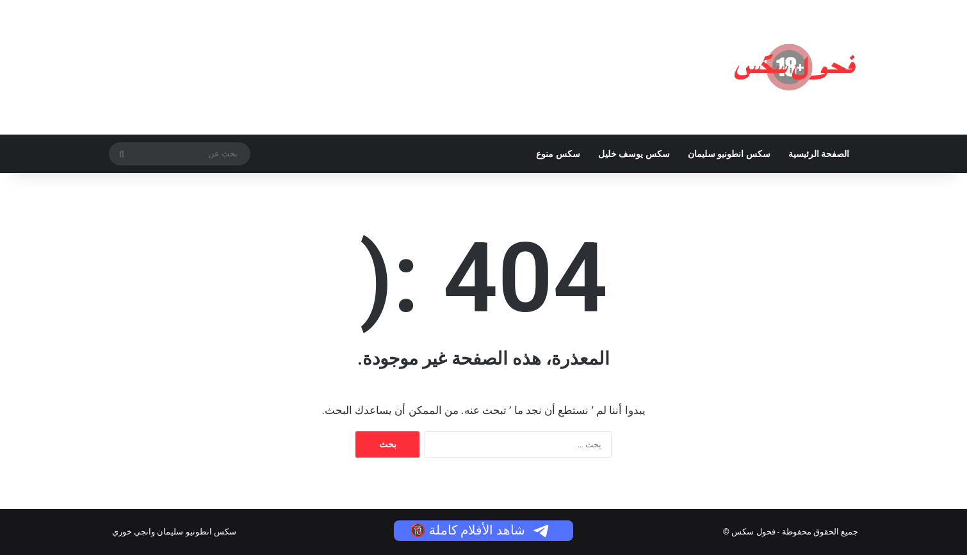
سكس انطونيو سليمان (729, 154)
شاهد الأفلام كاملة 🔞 (480, 530)
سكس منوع (558, 154)
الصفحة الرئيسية (818, 154)
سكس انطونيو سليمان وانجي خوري (174, 531)
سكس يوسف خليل (634, 154)
